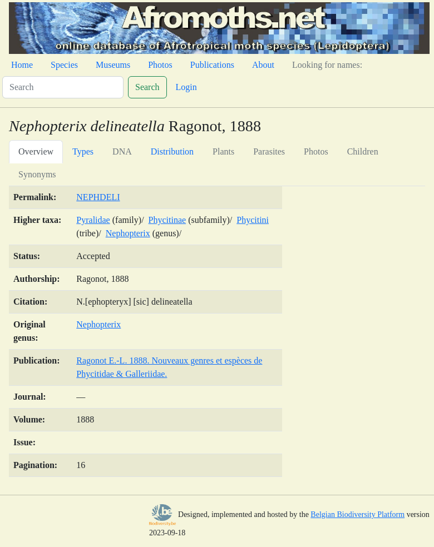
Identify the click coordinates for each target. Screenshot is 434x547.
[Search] (63, 87)
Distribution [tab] (172, 151)
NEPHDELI (98, 197)
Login (186, 87)
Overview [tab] (35, 151)
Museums (113, 64)
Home (22, 64)
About (263, 64)
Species (64, 64)
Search (147, 87)
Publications (212, 64)
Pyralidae (93, 220)
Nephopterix (128, 233)
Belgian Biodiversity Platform (357, 514)
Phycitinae (167, 220)
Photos (160, 64)
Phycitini (252, 220)
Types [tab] (82, 151)
